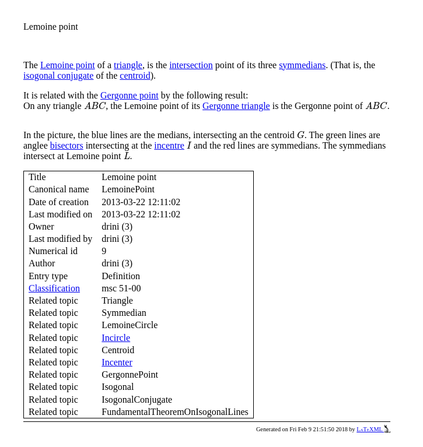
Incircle (116, 338)
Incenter (117, 362)
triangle (128, 65)
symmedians (302, 65)
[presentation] (95, 105)
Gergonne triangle (236, 106)
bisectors (66, 145)
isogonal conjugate (58, 75)
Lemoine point (67, 65)
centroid (135, 75)
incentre (169, 145)
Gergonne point (129, 95)
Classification (54, 288)
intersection (191, 65)
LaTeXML (373, 429)
